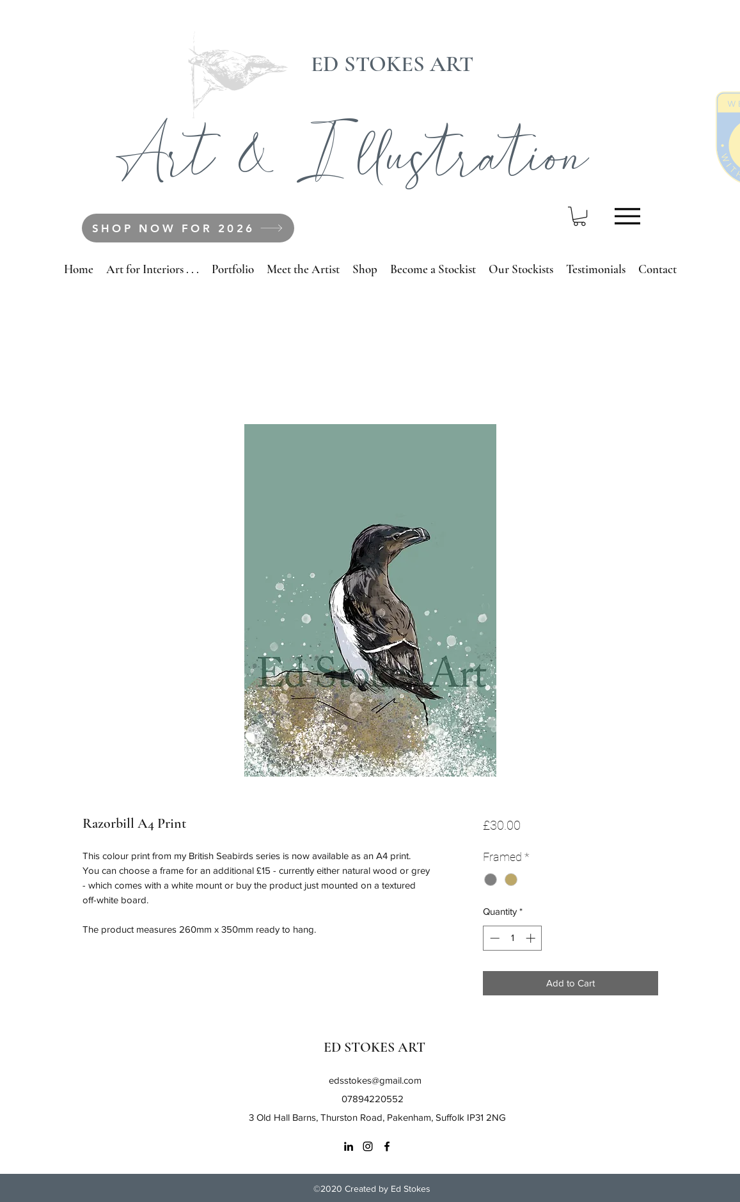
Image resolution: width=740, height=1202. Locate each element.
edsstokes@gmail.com (375, 1080)
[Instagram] (367, 1146)
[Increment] (531, 938)
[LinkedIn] (348, 1146)
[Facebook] (387, 1146)
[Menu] (627, 215)
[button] (579, 216)
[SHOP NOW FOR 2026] (188, 228)
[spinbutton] (512, 938)
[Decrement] (493, 938)
